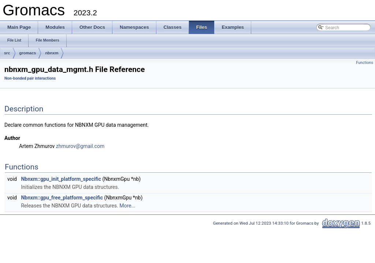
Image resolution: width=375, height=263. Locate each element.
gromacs (27, 53)
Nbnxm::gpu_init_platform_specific (61, 179)
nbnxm (51, 53)
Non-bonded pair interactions (30, 78)
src (7, 53)
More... (127, 206)
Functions (364, 62)
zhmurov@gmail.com (80, 146)
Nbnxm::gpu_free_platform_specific (62, 198)
